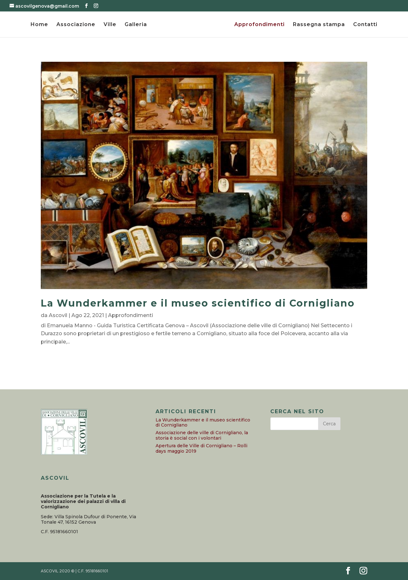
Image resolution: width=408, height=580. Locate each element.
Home (39, 24)
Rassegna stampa (319, 24)
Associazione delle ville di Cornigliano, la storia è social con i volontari (202, 435)
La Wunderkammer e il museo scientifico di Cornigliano (198, 303)
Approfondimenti (259, 24)
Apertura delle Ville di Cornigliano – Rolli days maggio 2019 (201, 448)
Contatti (365, 24)
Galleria (136, 24)
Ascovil (58, 315)
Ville (110, 24)
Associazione (75, 24)
